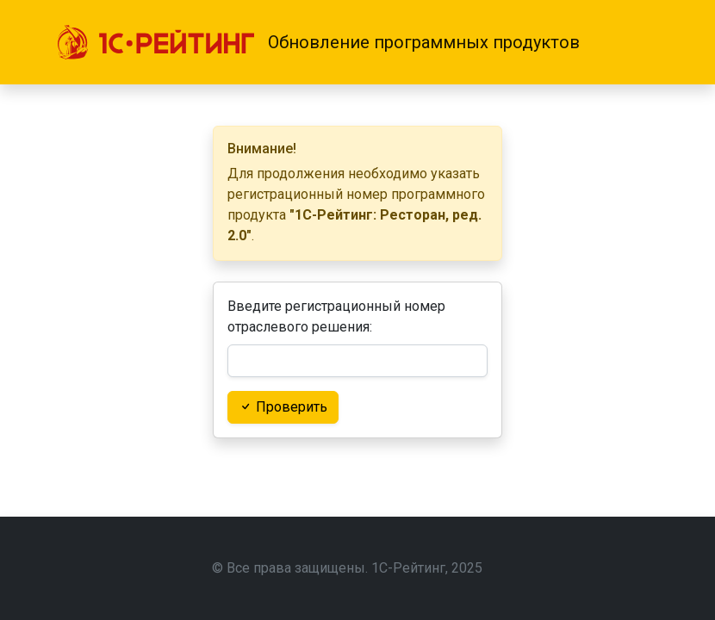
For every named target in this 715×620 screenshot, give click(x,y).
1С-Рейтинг (408, 568)
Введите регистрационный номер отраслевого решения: (336, 316)
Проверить (283, 407)
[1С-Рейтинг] (156, 42)
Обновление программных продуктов (424, 42)
